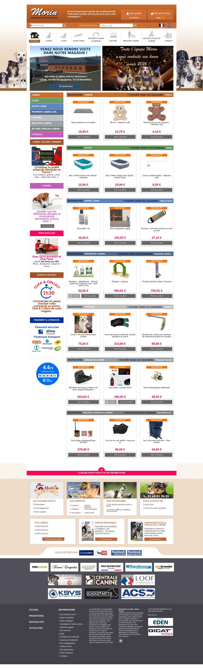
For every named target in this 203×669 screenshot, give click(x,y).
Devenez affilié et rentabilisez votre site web (118, 510)
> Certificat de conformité (69, 637)
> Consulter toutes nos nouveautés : (146, 95)
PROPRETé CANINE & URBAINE (96, 40)
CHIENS (49, 41)
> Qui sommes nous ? (68, 614)
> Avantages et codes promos (71, 624)
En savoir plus (106, 539)
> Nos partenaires (66, 650)
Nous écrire (149, 504)
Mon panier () (162, 13)
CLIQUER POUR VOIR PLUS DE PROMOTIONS (101, 473)
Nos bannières (91, 509)
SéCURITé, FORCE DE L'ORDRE (151, 40)
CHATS (63, 41)
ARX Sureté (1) (42, 533)
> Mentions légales (66, 627)
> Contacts (63, 656)
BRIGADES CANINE (131, 41)
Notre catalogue (87, 506)
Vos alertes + (77, 513)
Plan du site (152, 615)
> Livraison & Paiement (68, 640)
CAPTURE (113, 41)
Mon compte (133, 13)
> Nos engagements (67, 643)
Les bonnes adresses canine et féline (119, 505)
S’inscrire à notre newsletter (155, 508)
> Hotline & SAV (65, 646)
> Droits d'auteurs (66, 653)
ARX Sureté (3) (42, 526)
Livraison (75, 505)
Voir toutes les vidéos (53, 539)
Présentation (40, 504)
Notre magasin (40, 512)
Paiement (75, 509)
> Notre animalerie (66, 618)
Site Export (90, 513)
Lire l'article (47, 226)
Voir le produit (83, 137)
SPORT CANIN (78, 41)
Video (75, 296)
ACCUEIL (34, 41)
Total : (160, 18)
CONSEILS (169, 41)
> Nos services (65, 630)
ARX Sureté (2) (42, 530)
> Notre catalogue (66, 621)
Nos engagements (42, 508)
